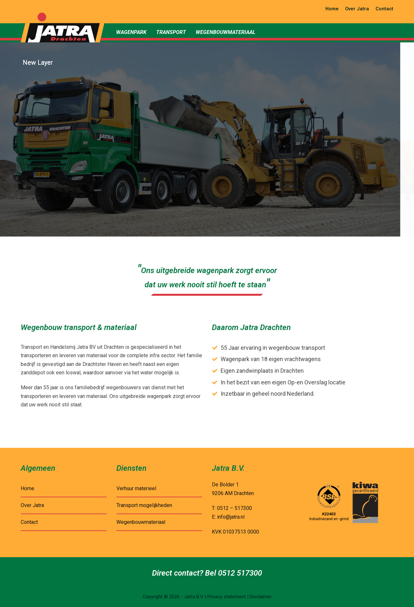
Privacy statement (226, 597)
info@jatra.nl (231, 517)
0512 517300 (240, 573)
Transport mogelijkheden (144, 505)
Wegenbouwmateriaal (140, 522)
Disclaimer (261, 597)
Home (27, 488)
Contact (29, 522)
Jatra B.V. (193, 597)
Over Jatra (32, 505)
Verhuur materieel (136, 488)
